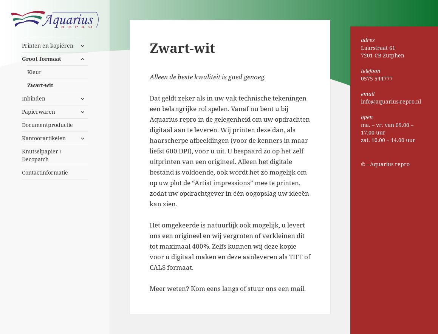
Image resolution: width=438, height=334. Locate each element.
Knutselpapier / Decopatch (41, 155)
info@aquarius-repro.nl (391, 101)
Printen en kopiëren (47, 45)
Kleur (34, 72)
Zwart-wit (40, 85)
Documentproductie (47, 124)
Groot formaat (41, 58)
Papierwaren (38, 111)
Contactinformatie (45, 172)
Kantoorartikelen (44, 138)
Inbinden (33, 98)
